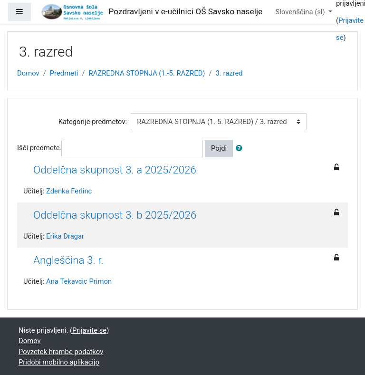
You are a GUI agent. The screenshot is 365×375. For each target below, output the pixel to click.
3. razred (229, 73)
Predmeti (64, 73)
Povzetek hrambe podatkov (61, 351)
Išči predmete (38, 148)
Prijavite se (89, 330)
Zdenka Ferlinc (69, 191)
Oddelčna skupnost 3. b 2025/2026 (114, 215)
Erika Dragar (65, 236)
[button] (241, 148)
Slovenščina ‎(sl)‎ (301, 12)
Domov (28, 73)
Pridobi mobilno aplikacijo (59, 362)
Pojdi (219, 148)
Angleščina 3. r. (68, 260)
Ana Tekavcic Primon (79, 281)
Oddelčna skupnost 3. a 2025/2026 (114, 169)
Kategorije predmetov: (92, 121)
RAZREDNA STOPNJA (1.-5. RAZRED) (147, 73)
